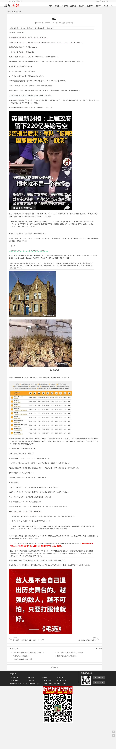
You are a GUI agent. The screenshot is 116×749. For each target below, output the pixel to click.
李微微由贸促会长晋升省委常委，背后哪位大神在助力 (28, 664)
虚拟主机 (15, 703)
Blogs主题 (105, 1)
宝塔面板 (45, 703)
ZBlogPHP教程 (61, 705)
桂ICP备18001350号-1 (32, 709)
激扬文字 (85, 6)
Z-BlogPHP (64, 709)
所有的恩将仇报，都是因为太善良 (22, 684)
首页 (46, 6)
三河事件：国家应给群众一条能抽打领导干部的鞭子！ (28, 678)
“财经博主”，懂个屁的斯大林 (21, 681)
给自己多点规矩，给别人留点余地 (56, 681)
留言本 (52, 6)
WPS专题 (15, 705)
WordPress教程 (46, 705)
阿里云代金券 (99, 707)
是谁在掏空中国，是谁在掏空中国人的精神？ (60, 678)
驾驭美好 (28, 23)
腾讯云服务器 (99, 702)
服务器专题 (31, 703)
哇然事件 (93, 6)
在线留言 (98, 1)
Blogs (49, 709)
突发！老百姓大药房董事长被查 (59, 664)
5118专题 (60, 703)
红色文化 (77, 6)
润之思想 (68, 6)
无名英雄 (60, 6)
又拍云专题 (31, 705)
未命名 (101, 6)
